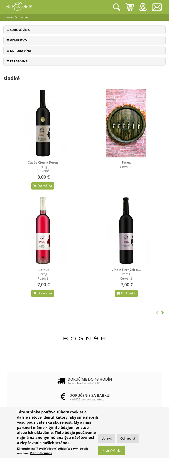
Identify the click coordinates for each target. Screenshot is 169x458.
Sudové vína (20, 30)
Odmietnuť (127, 440)
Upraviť (106, 440)
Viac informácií (41, 455)
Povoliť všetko (112, 452)
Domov (8, 17)
